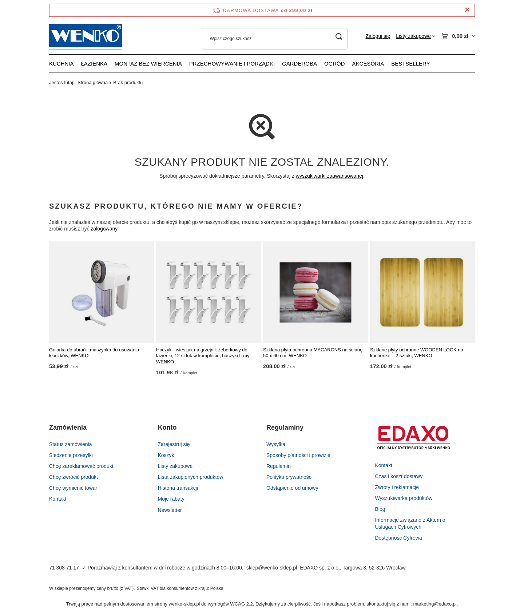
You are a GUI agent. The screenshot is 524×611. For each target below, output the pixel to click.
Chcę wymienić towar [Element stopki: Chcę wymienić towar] (73, 488)
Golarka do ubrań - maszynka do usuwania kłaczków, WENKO (94, 353)
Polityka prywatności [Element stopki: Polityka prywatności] (289, 477)
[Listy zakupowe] (415, 36)
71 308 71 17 (64, 568)
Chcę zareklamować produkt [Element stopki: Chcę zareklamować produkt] (81, 466)
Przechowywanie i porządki (232, 63)
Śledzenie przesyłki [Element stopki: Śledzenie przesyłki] (71, 455)
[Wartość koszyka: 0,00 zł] (458, 36)
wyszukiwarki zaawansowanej (329, 176)
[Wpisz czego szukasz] (275, 39)
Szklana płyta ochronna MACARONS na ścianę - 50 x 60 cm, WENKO (314, 353)
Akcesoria (368, 63)
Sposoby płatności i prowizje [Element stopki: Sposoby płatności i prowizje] (298, 455)
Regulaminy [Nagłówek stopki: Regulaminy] (284, 427)
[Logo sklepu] (85, 36)
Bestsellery (410, 63)
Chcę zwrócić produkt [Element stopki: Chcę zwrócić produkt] (73, 477)
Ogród (334, 63)
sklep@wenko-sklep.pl (271, 568)
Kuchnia (61, 63)
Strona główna (93, 82)
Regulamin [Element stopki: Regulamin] (278, 466)
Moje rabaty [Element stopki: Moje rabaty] (171, 499)
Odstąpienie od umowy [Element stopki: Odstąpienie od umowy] (292, 488)
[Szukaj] (339, 36)
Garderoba (299, 63)
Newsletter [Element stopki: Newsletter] (170, 510)
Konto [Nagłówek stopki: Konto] (167, 427)
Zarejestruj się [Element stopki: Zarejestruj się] (174, 444)
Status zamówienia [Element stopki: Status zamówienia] (70, 444)
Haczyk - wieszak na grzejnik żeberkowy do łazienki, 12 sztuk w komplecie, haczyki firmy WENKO (202, 356)
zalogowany (104, 229)
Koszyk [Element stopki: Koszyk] (166, 455)
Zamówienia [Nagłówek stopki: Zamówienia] (68, 427)
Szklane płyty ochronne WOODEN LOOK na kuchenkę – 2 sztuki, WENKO (416, 353)
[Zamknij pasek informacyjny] (467, 10)
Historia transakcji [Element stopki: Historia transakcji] (178, 488)
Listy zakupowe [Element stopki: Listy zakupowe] (175, 466)
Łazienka (94, 63)
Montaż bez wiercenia (148, 63)
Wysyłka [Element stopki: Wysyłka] (275, 444)
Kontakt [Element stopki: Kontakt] (57, 499)
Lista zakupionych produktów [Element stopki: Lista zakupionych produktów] (190, 477)
